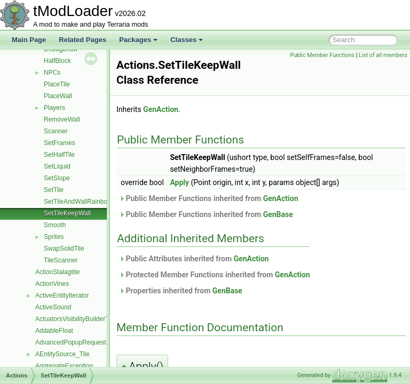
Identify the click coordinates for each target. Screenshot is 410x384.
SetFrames (59, 143)
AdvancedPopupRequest (70, 342)
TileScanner (61, 260)
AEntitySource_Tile (62, 354)
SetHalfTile (59, 154)
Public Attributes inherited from (220, 258)
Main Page (29, 40)
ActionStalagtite (57, 272)
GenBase (305, 214)
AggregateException (64, 366)
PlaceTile (57, 84)
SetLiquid (57, 166)
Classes (186, 40)
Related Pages (82, 40)
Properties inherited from (207, 290)
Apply (206, 182)
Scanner (56, 131)
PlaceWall (58, 96)
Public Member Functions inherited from (235, 198)
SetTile (54, 190)
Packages (138, 40)
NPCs (52, 72)
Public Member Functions (322, 55)
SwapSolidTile (64, 248)
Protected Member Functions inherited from (241, 274)
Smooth (55, 225)
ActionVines (52, 283)
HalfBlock (57, 61)
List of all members (383, 55)
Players (54, 107)
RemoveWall (62, 119)
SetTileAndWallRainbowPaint (85, 201)
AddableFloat (54, 330)
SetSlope (57, 178)
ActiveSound (53, 307)
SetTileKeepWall (67, 213)
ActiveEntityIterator (62, 295)
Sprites (54, 237)
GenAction (187, 109)
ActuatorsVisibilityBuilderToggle (79, 319)
